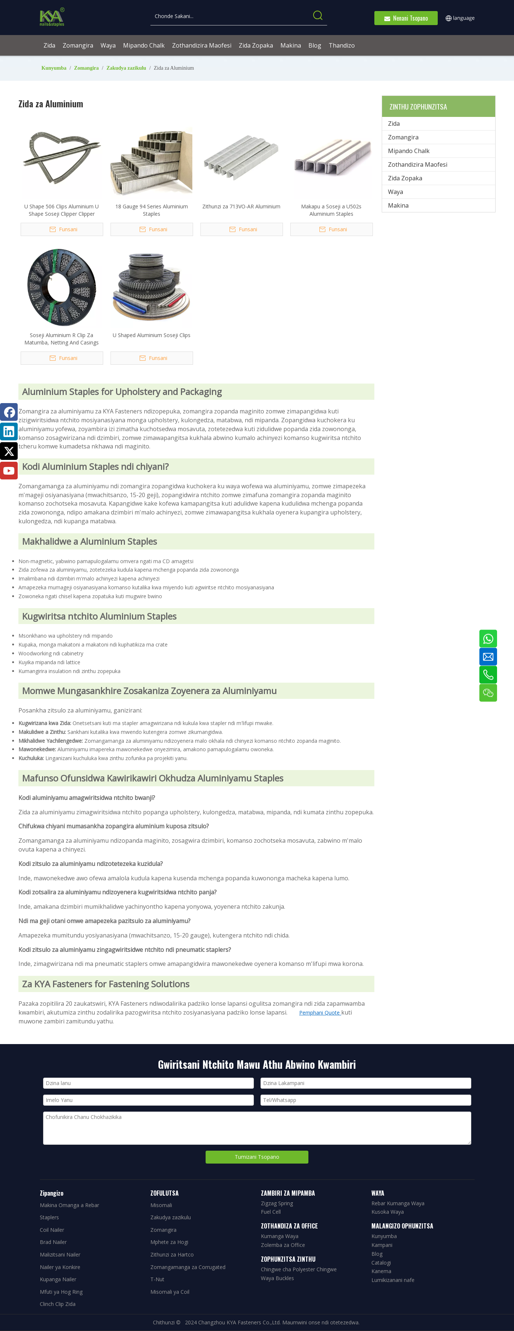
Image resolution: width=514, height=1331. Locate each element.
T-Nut (157, 1279)
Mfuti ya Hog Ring (61, 1291)
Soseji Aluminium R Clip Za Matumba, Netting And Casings (61, 339)
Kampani (381, 1244)
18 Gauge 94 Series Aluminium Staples (151, 210)
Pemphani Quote (320, 1012)
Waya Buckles (277, 1278)
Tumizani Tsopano (257, 1156)
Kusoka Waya (387, 1211)
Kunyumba (384, 1236)
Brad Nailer (53, 1241)
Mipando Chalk (409, 151)
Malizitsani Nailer (60, 1254)
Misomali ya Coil (169, 1291)
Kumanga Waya (279, 1236)
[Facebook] (9, 412)
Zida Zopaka (405, 178)
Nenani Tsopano (406, 18)
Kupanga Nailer (58, 1279)
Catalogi (381, 1262)
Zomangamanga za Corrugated (187, 1267)
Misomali (161, 1205)
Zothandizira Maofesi (417, 164)
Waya (395, 192)
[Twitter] (9, 451)
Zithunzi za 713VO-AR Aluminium (241, 206)
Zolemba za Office (283, 1244)
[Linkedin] (9, 431)
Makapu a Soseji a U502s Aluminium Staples (331, 210)
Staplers (49, 1217)
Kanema (381, 1271)
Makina (398, 205)
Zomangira (403, 137)
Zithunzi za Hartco (172, 1254)
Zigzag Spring (277, 1203)
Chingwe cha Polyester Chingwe (299, 1269)
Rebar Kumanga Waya (397, 1203)
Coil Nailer (52, 1229)
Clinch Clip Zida (58, 1303)
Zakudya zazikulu (170, 1217)
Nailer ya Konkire (60, 1267)
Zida (394, 123)
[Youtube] (9, 470)
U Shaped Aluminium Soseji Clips (151, 335)
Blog (376, 1253)
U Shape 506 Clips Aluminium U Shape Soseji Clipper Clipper (61, 210)
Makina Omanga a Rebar (69, 1205)
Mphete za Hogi (169, 1241)
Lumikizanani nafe (393, 1279)
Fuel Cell (271, 1211)
